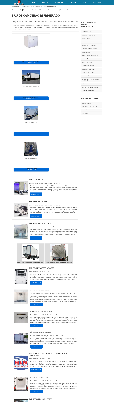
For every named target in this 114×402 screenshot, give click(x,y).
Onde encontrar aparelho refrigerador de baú (32, 9)
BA (50, 378)
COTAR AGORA (20, 62)
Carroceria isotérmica (88, 72)
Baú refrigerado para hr (88, 35)
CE (54, 378)
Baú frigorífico (86, 38)
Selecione (15, 378)
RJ (20, 378)
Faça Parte (97, 3)
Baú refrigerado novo (88, 65)
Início (33, 2)
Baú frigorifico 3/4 (87, 62)
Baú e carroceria (86, 103)
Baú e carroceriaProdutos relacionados (88, 25)
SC (39, 378)
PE (47, 378)
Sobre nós (73, 2)
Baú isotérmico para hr (88, 90)
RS (43, 378)
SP (31, 378)
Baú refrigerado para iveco (89, 45)
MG (24, 378)
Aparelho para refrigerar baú (66, 9)
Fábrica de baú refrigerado (89, 48)
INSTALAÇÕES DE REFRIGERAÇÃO (90, 110)
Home (71, 388)
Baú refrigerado (86, 31)
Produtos (45, 2)
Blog (84, 2)
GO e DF (60, 378)
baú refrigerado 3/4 (87, 42)
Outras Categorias (89, 98)
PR (35, 378)
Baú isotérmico (86, 52)
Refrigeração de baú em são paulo (51, 9)
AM (65, 378)
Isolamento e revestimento (89, 106)
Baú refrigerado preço (88, 69)
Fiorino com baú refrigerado (90, 55)
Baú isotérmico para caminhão (90, 87)
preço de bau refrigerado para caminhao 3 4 (90, 80)
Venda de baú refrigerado (89, 76)
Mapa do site (97, 388)
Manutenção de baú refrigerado (91, 59)
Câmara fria (85, 113)
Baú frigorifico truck (88, 84)
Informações (59, 2)
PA (68, 378)
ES (27, 378)
